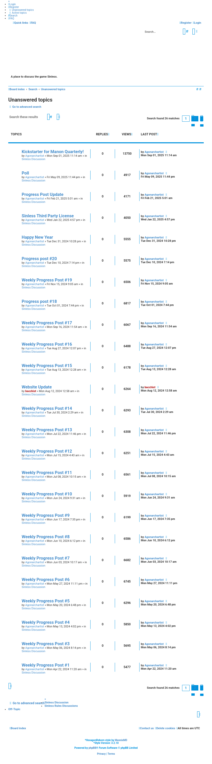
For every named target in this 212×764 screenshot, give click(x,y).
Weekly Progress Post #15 (47, 365)
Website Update (37, 387)
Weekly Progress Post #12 (47, 451)
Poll (25, 173)
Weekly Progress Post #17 (47, 322)
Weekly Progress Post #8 (46, 536)
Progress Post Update (42, 194)
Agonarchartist (34, 155)
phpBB (92, 747)
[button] (201, 118)
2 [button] (195, 118)
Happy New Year (37, 237)
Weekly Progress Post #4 (46, 622)
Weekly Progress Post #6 (46, 579)
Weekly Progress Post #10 (47, 494)
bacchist (30, 391)
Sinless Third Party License (48, 215)
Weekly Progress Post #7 (46, 558)
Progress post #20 (39, 258)
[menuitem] (12, 4)
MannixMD (121, 740)
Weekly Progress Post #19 (47, 280)
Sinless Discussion (33, 159)
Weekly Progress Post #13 (47, 429)
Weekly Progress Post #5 (46, 601)
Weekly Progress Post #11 (47, 472)
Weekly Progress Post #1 (46, 665)
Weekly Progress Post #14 (47, 408)
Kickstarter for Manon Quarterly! (53, 151)
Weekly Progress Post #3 (46, 643)
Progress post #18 (39, 301)
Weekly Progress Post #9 (46, 515)
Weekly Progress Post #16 (47, 344)
